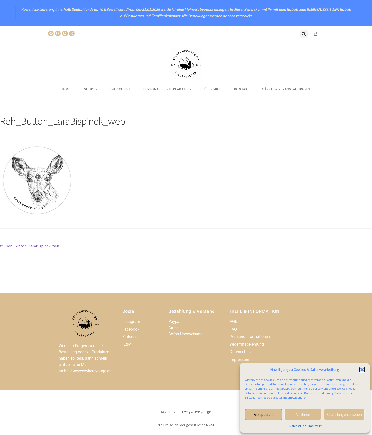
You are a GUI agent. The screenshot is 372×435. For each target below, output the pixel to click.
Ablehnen (303, 414)
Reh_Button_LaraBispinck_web (32, 245)
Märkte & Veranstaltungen (286, 89)
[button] (362, 369)
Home (67, 89)
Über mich (213, 89)
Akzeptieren (263, 414)
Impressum (315, 426)
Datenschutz (297, 426)
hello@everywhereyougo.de (87, 371)
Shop (91, 89)
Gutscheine (120, 89)
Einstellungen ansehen (344, 414)
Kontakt (241, 89)
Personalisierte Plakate (167, 89)
